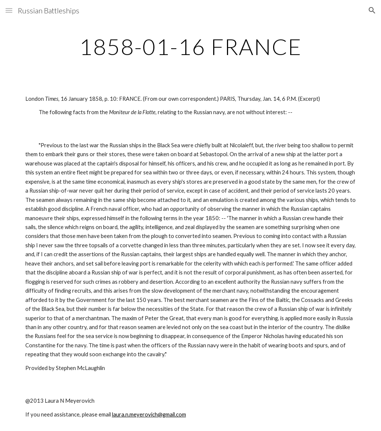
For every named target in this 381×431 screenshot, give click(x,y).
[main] (190, 46)
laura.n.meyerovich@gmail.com (149, 414)
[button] (9, 10)
